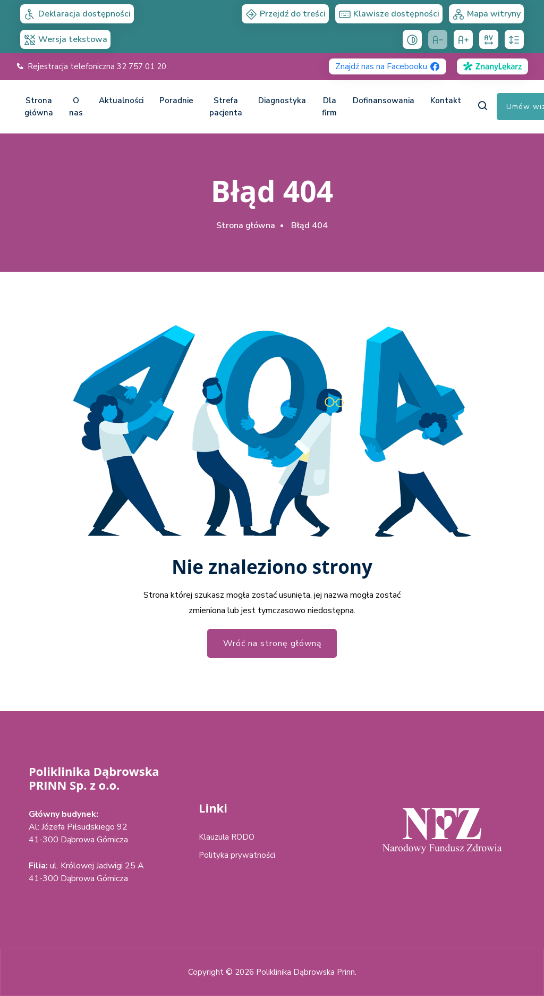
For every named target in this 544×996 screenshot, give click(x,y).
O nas (76, 106)
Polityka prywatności (237, 855)
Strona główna (38, 106)
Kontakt (445, 100)
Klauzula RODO (226, 837)
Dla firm (329, 106)
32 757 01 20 (141, 66)
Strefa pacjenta (225, 106)
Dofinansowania (383, 100)
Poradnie (176, 100)
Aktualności (121, 100)
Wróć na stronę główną (272, 643)
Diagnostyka (282, 100)
